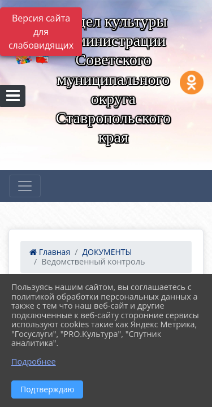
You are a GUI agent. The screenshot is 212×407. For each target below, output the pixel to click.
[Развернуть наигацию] (25, 186)
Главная (49, 251)
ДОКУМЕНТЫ (107, 251)
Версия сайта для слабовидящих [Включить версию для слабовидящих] (40, 31)
